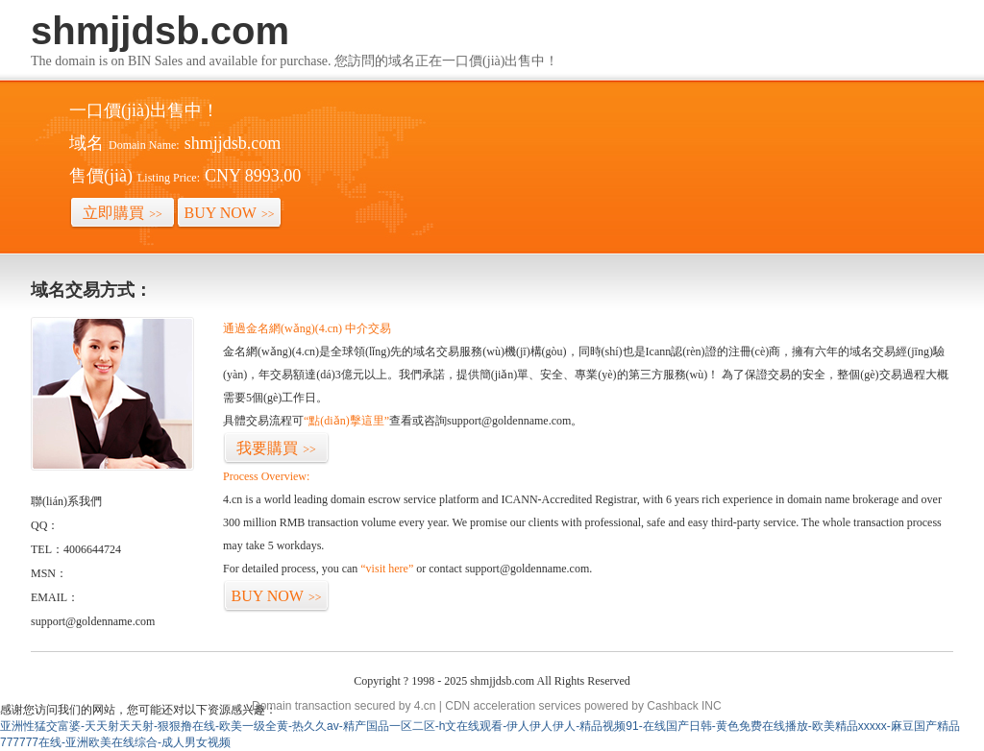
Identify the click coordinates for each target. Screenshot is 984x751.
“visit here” (386, 568)
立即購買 (122, 213)
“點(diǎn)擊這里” (346, 420)
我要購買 (276, 448)
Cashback (672, 706)
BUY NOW (229, 213)
